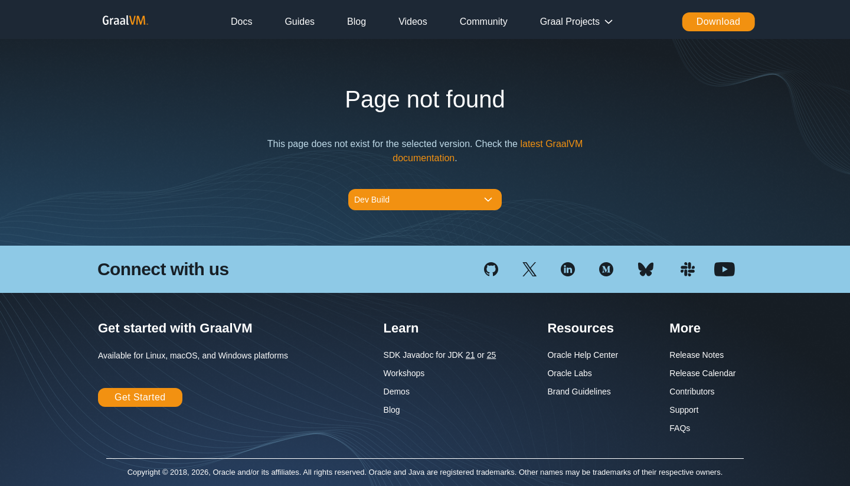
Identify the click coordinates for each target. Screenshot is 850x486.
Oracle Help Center (582, 355)
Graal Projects (570, 22)
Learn (401, 328)
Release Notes (696, 355)
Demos (397, 391)
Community (484, 22)
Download (719, 22)
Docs (241, 22)
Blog (356, 22)
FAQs (679, 428)
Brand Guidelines (578, 391)
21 (470, 355)
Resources (580, 328)
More (685, 328)
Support (683, 410)
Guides (300, 22)
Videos (412, 22)
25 (491, 355)
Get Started (140, 397)
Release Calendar (702, 373)
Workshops (404, 373)
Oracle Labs (569, 373)
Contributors (691, 391)
